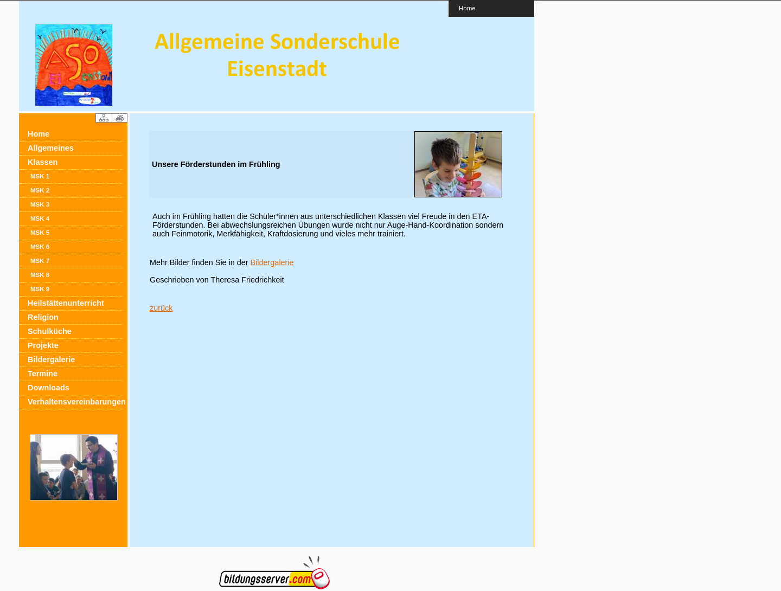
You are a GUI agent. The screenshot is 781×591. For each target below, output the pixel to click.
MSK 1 (39, 176)
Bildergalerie (51, 359)
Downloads (48, 387)
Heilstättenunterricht (66, 303)
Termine (42, 373)
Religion (43, 317)
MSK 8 (39, 275)
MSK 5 (39, 232)
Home (467, 8)
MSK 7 (39, 261)
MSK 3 (39, 204)
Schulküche (50, 331)
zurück (161, 308)
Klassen (42, 162)
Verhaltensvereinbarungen (75, 401)
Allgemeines (51, 148)
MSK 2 (39, 190)
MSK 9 (39, 289)
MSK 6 (39, 246)
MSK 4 (39, 218)
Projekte (43, 345)
